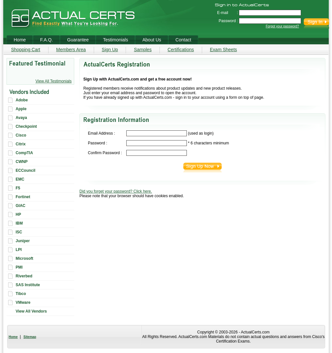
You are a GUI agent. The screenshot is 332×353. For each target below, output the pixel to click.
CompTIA (24, 153)
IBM (19, 223)
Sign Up (110, 49)
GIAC (20, 205)
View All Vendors (31, 311)
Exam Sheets (223, 49)
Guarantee (78, 39)
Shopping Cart (25, 49)
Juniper (23, 241)
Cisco (21, 135)
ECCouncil (25, 170)
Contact (183, 39)
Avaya (21, 117)
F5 (18, 188)
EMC (20, 179)
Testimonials (115, 39)
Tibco (21, 293)
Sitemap (29, 337)
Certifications (181, 49)
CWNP (22, 161)
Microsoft (24, 258)
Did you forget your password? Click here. (115, 191)
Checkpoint (26, 126)
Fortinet (23, 197)
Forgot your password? (282, 26)
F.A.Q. (46, 39)
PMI (19, 267)
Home (13, 337)
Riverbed (24, 276)
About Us (151, 39)
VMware (23, 302)
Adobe (22, 100)
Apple (21, 109)
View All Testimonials (53, 81)
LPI (19, 249)
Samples (142, 49)
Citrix (21, 144)
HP (18, 214)
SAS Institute (28, 285)
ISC (19, 232)
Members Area (71, 49)
